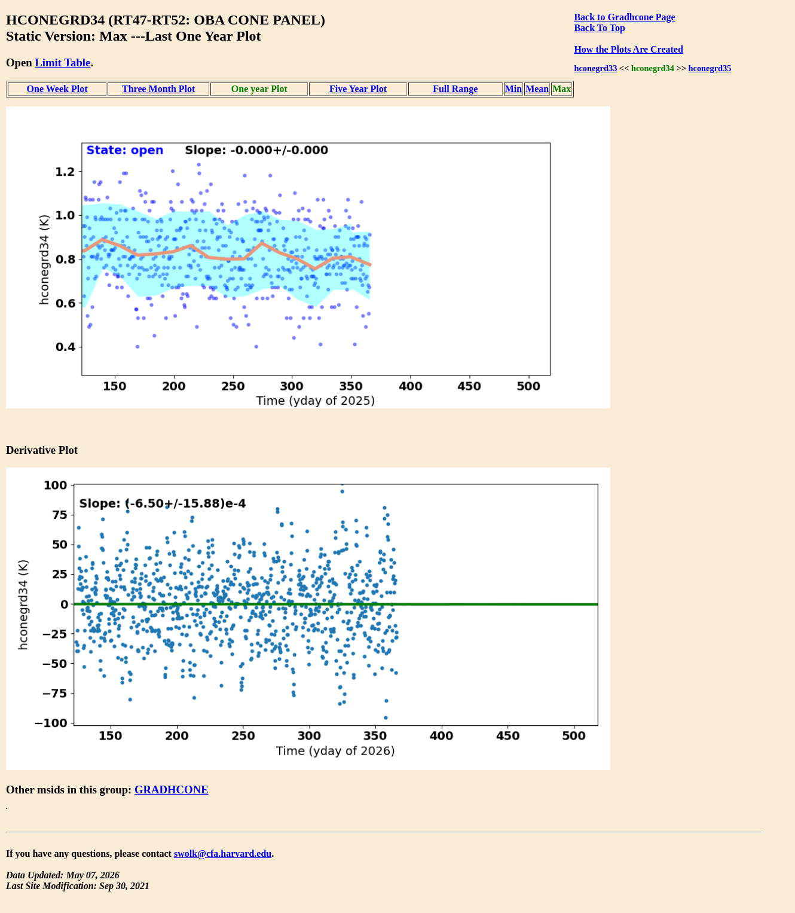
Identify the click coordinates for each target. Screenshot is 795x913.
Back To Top (599, 28)
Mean (537, 89)
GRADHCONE (171, 789)
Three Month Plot (158, 89)
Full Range (455, 89)
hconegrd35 (710, 68)
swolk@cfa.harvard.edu (222, 853)
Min (513, 89)
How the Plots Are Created (628, 49)
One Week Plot (57, 89)
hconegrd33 (595, 68)
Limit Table (62, 62)
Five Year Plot (358, 89)
